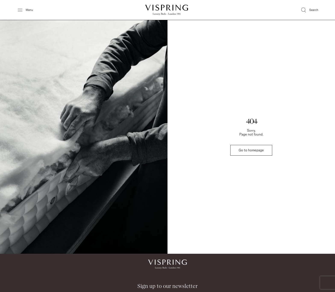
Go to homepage (251, 150)
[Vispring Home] (166, 10)
